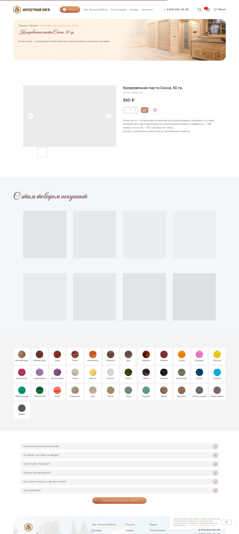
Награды (97, 530)
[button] (215, 9)
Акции (129, 530)
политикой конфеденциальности (201, 525)
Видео (153, 524)
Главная (23, 25)
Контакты (147, 9)
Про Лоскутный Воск (95, 9)
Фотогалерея (118, 9)
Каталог (34, 25)
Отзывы (134, 9)
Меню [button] (221, 9)
